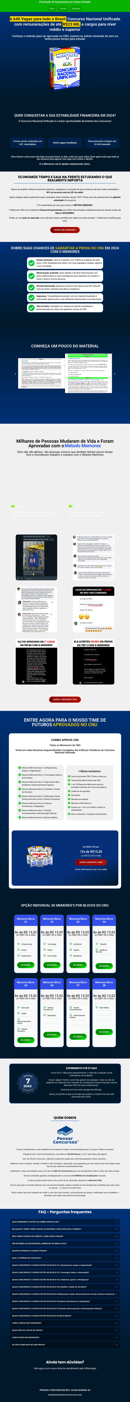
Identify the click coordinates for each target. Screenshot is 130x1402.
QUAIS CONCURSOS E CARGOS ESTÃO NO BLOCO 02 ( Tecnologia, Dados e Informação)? (50, 1272)
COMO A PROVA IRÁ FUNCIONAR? (27, 1323)
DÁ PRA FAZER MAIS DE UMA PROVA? (28, 1345)
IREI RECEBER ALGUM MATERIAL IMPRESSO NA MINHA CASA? (39, 1244)
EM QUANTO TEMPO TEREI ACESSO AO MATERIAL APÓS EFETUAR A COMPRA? (46, 1229)
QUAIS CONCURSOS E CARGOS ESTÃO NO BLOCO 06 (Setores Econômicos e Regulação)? (51, 1301)
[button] (15, 374)
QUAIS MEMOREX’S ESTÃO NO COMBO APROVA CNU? (35, 1222)
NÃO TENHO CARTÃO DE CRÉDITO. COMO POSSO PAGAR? (37, 1236)
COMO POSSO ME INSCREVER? (25, 1337)
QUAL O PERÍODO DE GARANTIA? (26, 1258)
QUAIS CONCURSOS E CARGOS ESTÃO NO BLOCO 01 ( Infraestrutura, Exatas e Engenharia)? (52, 1265)
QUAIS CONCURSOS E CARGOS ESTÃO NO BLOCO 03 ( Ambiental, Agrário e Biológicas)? (50, 1280)
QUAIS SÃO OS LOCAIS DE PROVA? (27, 1330)
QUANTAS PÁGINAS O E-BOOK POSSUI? (29, 1251)
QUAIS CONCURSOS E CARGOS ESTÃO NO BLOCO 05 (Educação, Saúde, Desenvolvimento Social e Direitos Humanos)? (63, 1294)
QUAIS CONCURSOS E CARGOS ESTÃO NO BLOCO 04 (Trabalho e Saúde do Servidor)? (49, 1287)
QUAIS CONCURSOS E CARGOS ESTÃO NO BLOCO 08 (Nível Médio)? (41, 1316)
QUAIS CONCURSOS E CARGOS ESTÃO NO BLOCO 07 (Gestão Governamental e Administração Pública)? (57, 1309)
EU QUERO (26, 965)
